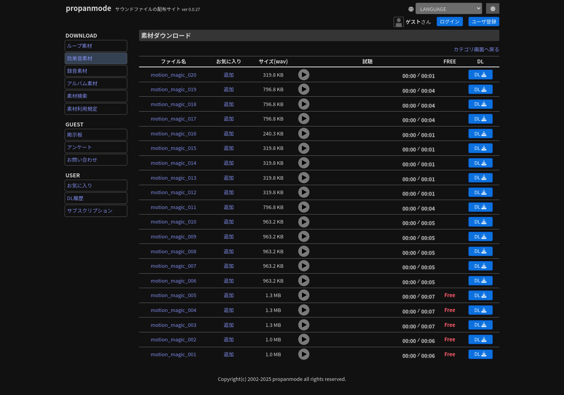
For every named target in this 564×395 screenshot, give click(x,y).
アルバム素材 (82, 83)
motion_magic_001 (174, 354)
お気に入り (79, 185)
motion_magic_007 (174, 265)
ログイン (449, 21)
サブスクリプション (90, 210)
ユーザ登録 (484, 21)
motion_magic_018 (174, 104)
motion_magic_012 (174, 192)
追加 (229, 74)
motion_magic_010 (174, 221)
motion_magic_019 (174, 89)
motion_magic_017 (174, 118)
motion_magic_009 (174, 236)
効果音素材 (79, 58)
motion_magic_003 (174, 324)
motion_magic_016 (174, 133)
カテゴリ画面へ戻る (476, 49)
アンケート (79, 147)
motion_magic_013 (174, 177)
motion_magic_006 (174, 280)
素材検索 (77, 95)
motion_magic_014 (174, 162)
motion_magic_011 (174, 207)
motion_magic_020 (174, 74)
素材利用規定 (82, 108)
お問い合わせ (82, 159)
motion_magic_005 (174, 295)
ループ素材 (79, 45)
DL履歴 (75, 198)
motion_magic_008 (174, 251)
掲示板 (74, 134)
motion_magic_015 (174, 148)
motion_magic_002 (174, 339)
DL (480, 74)
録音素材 (77, 70)
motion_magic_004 (174, 310)
